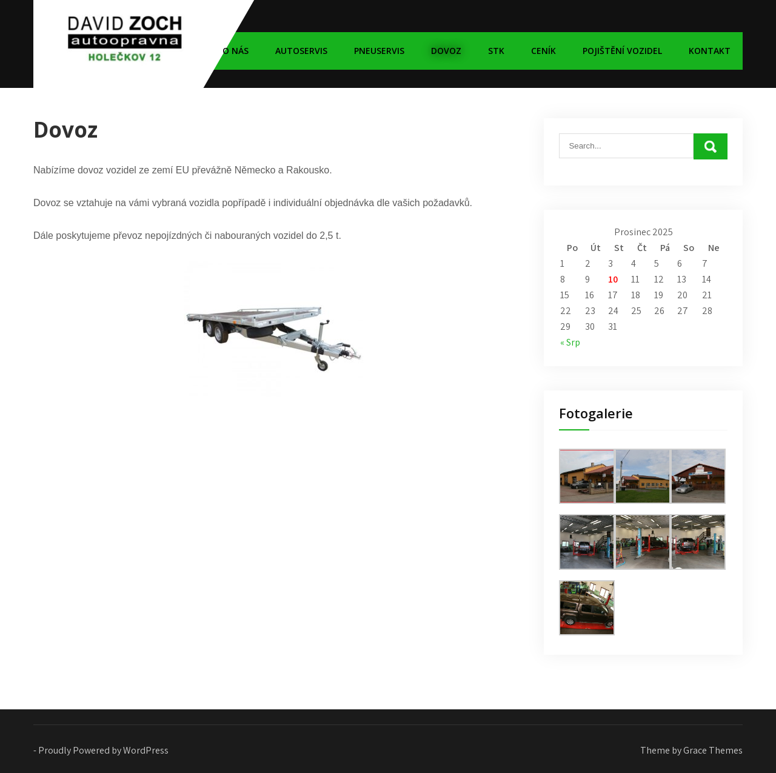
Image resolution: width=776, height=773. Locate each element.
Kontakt (710, 50)
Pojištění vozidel (622, 50)
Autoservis (301, 50)
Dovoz (446, 50)
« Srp (570, 342)
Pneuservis (379, 50)
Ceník (543, 50)
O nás (235, 50)
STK (496, 50)
